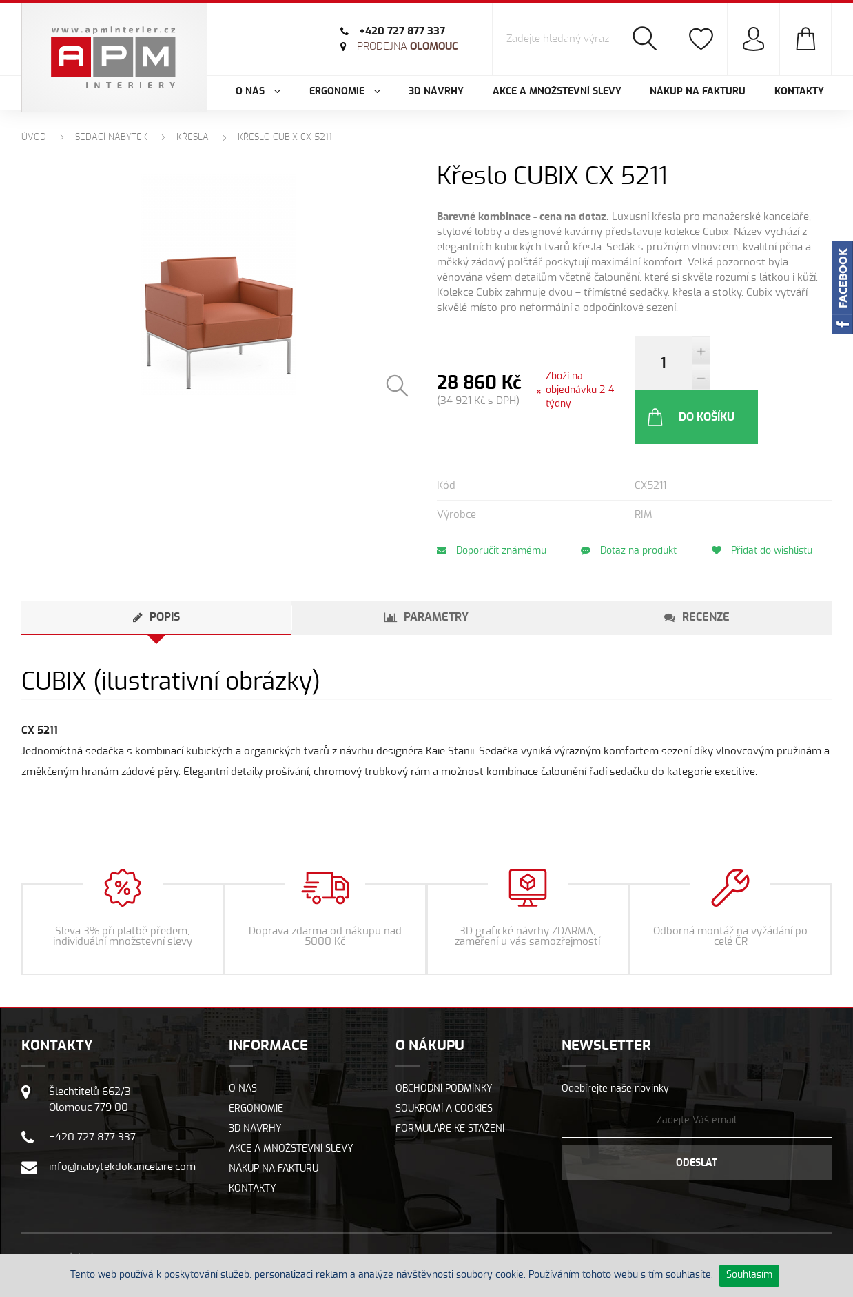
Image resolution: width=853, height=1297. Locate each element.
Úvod (33, 137)
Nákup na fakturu (698, 92)
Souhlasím (749, 1275)
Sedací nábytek (111, 137)
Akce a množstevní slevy (557, 92)
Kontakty (799, 92)
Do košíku (766, 363)
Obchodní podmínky (444, 1035)
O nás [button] (258, 92)
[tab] (156, 564)
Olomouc (407, 46)
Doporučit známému (491, 497)
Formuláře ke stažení (449, 1075)
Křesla (192, 137)
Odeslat (696, 1109)
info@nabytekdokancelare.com (122, 1113)
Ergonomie (256, 1055)
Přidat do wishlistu (767, 497)
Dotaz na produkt (631, 497)
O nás (243, 1035)
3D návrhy (436, 92)
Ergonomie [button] (344, 92)
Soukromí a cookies (444, 1055)
